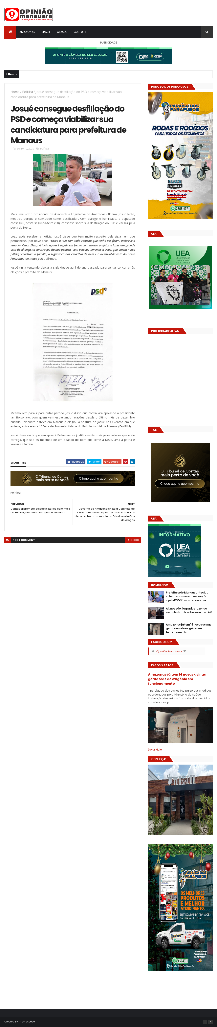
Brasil (46, 32)
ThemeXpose (26, 1021)
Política (27, 92)
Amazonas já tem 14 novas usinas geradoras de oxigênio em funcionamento (188, 628)
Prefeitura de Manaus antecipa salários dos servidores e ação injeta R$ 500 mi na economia (187, 596)
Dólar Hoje (155, 750)
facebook (133, 540)
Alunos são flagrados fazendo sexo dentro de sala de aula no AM (189, 610)
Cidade (62, 32)
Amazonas (27, 32)
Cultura (80, 32)
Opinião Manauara (169, 651)
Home (15, 92)
